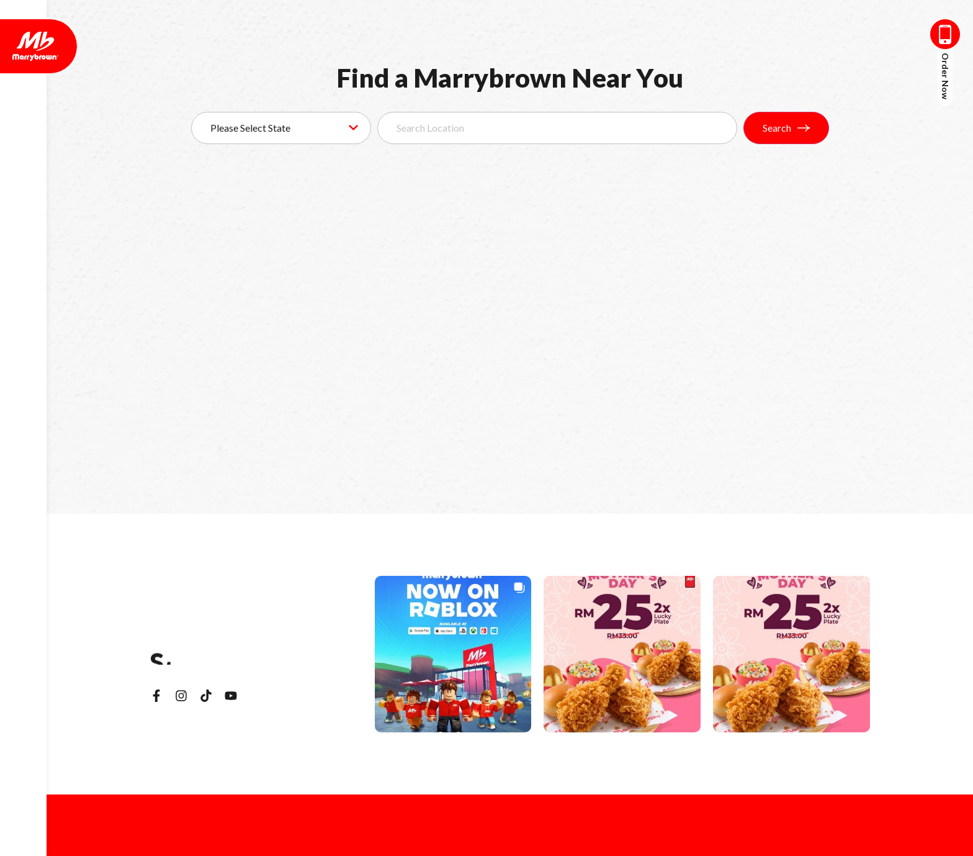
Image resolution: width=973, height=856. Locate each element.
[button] (453, 654)
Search (786, 128)
